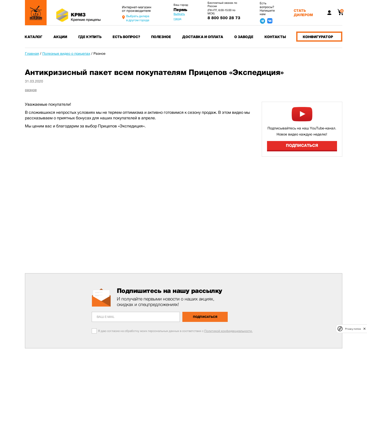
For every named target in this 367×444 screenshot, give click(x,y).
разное (31, 90)
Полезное (161, 37)
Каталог (33, 37)
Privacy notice (353, 328)
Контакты (275, 37)
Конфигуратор (318, 37)
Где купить (90, 37)
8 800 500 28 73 (224, 18)
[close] (364, 329)
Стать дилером (303, 12)
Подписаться (302, 145)
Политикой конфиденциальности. (228, 331)
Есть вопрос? (126, 37)
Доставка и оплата (202, 37)
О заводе (243, 37)
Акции (60, 37)
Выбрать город (179, 16)
